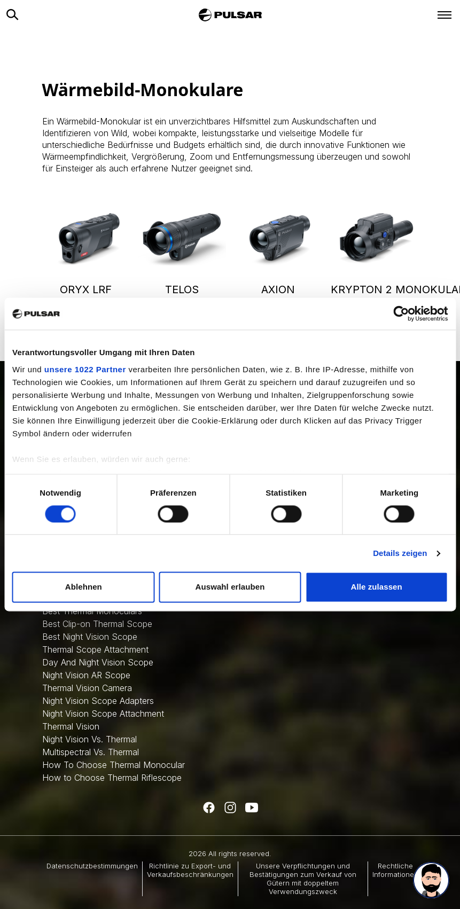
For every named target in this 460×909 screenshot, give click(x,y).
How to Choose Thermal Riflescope (112, 777)
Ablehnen (83, 587)
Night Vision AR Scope (86, 675)
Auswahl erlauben (230, 587)
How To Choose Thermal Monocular (113, 764)
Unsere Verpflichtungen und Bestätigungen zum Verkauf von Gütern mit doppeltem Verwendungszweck (303, 878)
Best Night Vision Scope (89, 636)
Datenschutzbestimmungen (92, 865)
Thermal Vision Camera (87, 688)
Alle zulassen (376, 587)
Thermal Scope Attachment (95, 649)
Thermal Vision (70, 726)
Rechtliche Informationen (395, 870)
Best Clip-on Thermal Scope (97, 623)
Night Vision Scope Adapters (98, 700)
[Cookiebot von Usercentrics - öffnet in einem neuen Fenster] (401, 313)
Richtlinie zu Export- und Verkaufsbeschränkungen (190, 870)
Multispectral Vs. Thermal (90, 752)
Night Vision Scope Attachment (103, 713)
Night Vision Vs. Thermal (89, 739)
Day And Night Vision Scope (97, 662)
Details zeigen (400, 553)
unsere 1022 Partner (85, 369)
